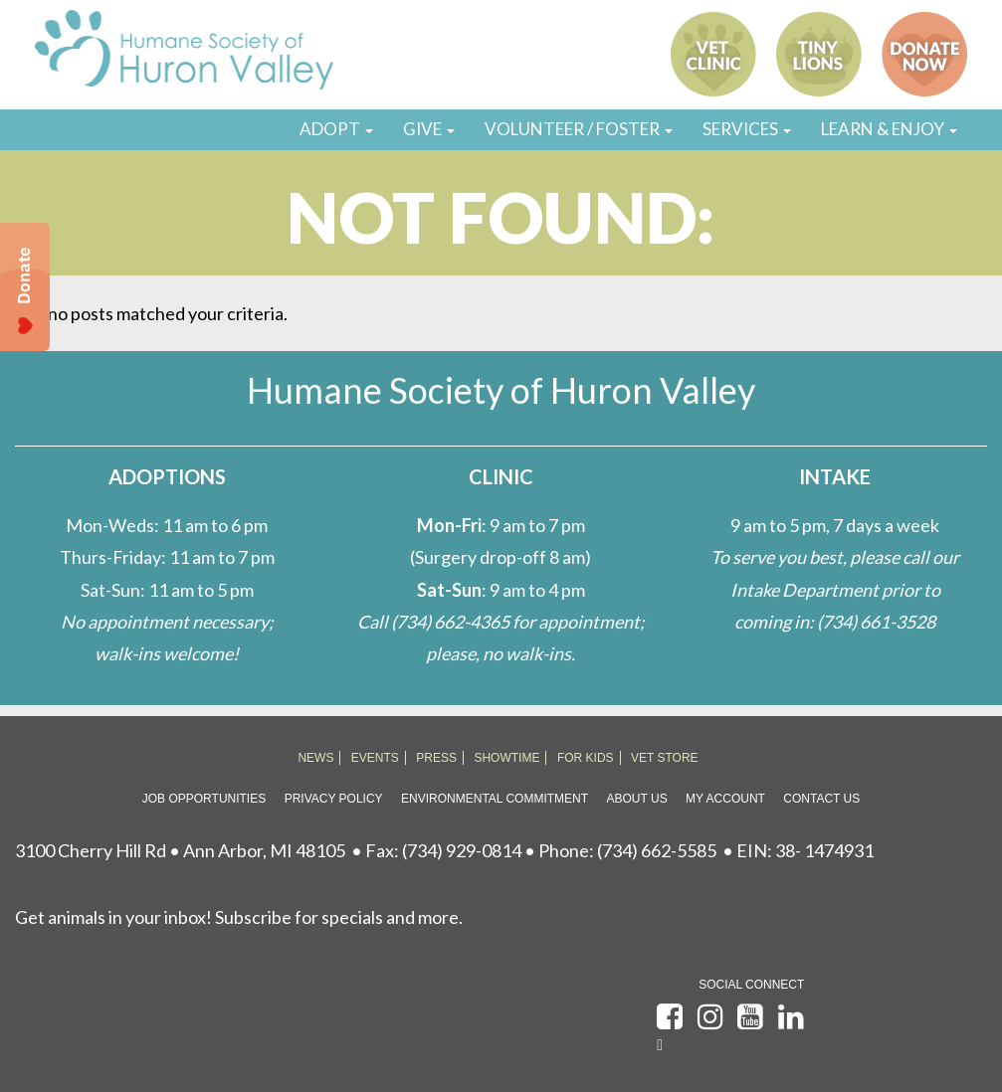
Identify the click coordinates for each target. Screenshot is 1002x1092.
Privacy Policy (334, 799)
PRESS (436, 758)
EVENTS (375, 758)
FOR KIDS (585, 758)
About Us (637, 799)
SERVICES (746, 128)
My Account (725, 799)
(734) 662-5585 (656, 850)
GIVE (429, 128)
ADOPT (336, 128)
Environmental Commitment (494, 799)
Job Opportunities (204, 799)
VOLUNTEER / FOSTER (579, 128)
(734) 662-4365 (450, 622)
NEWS (315, 758)
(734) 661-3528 (876, 622)
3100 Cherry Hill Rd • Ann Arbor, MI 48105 (180, 850)
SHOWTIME (506, 758)
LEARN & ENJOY (889, 128)
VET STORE (665, 758)
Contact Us (821, 799)
